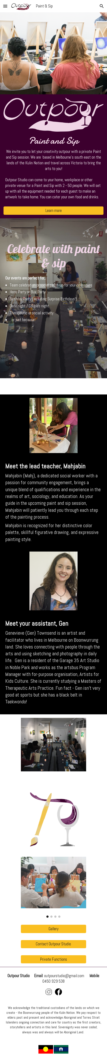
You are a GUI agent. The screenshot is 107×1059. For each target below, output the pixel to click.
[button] (5, 6)
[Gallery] (53, 928)
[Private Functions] (53, 959)
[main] (53, 169)
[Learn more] (53, 210)
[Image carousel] (53, 887)
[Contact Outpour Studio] (53, 944)
